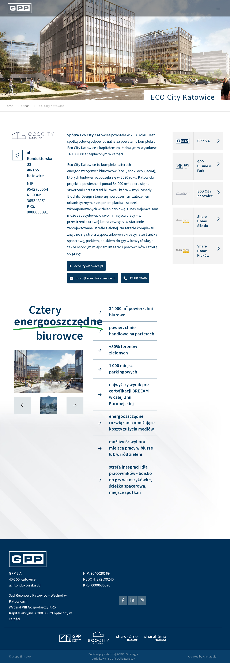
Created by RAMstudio (202, 656)
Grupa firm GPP (21, 656)
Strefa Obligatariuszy (121, 658)
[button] (86, 266)
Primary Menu (218, 9)
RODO (120, 654)
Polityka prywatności (101, 654)
